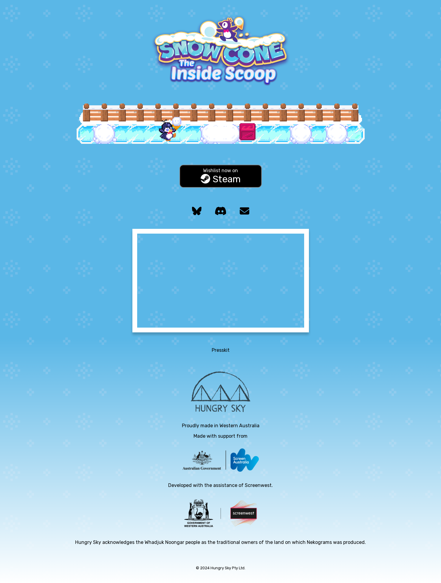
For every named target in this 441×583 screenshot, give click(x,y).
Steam (220, 176)
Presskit (221, 350)
